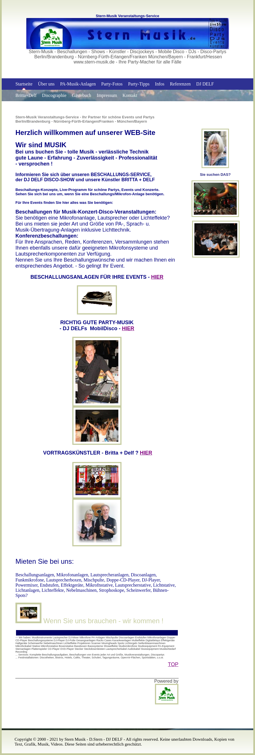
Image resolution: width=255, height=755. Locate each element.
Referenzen (180, 83)
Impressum (107, 95)
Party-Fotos (112, 83)
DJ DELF (205, 83)
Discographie (54, 95)
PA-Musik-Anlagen (78, 83)
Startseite (24, 83)
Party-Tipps (139, 83)
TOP (173, 664)
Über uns (46, 83)
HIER (157, 277)
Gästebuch (81, 95)
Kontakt (130, 95)
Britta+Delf (26, 95)
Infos (159, 83)
